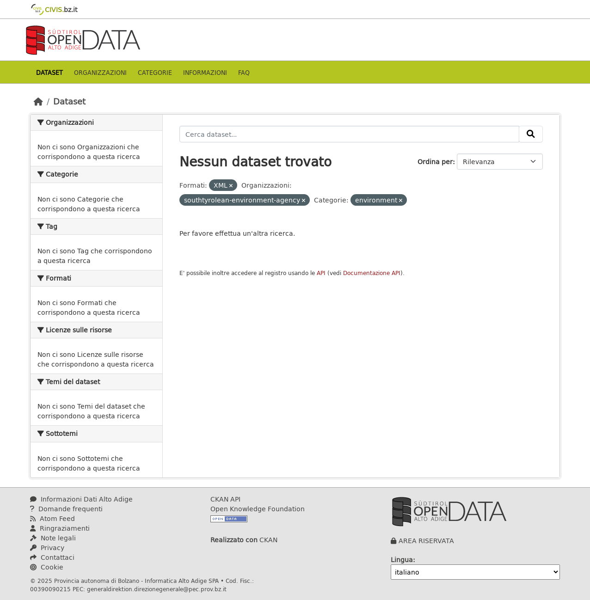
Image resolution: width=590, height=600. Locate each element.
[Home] (38, 101)
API (321, 273)
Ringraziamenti (60, 528)
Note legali (53, 538)
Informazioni (205, 72)
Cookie (46, 567)
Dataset (49, 72)
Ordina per (435, 161)
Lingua (402, 559)
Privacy (47, 547)
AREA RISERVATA (426, 540)
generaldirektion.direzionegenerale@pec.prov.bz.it (157, 589)
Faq (244, 72)
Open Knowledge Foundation (257, 509)
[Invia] (531, 134)
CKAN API (225, 499)
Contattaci (52, 557)
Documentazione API (371, 273)
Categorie (155, 72)
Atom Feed (52, 518)
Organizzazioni (100, 72)
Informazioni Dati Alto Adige (81, 499)
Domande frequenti (66, 509)
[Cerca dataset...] (349, 134)
